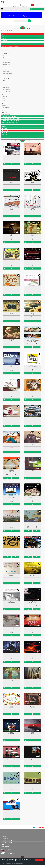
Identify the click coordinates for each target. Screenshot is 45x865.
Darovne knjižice (5, 53)
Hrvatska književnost (6, 71)
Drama (4, 55)
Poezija (4, 98)
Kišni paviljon (32, 314)
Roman (4, 105)
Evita (11, 340)
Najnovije (3, 34)
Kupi (11, 163)
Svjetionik (11, 366)
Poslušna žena (32, 209)
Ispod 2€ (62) (4, 128)
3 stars (16, 154)
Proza (3, 100)
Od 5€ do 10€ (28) (5, 132)
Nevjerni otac (11, 314)
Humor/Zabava (5, 69)
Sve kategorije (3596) (6, 44)
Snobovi (11, 576)
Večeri (32, 471)
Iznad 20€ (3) (4, 136)
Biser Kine (32, 628)
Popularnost (4, 36)
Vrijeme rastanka (11, 445)
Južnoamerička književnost (7, 73)
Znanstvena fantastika (6, 114)
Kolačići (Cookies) (5, 844)
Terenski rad (32, 576)
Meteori (11, 235)
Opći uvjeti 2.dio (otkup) (7, 840)
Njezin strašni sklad (11, 628)
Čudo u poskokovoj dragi (32, 445)
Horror (3, 66)
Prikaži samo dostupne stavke (7, 30)
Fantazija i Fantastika (6, 62)
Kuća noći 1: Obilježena (32, 602)
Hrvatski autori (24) (6, 78)
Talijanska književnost (6, 112)
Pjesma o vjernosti (11, 183)
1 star (14, 154)
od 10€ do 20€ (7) (5, 134)
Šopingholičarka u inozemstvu (32, 366)
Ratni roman (4, 103)
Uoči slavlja (11, 209)
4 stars (17, 154)
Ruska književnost (5, 107)
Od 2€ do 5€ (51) (5, 130)
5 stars (18, 154)
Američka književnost (6, 48)
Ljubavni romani (5, 85)
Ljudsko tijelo (32, 497)
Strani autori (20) (5, 80)
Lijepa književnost (5, 87)
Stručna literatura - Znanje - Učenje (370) (9, 122)
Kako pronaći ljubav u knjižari (11, 759)
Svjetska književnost (6, 109)
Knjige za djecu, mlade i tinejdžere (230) (9, 116)
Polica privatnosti (5, 846)
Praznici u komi (11, 471)
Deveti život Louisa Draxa (11, 497)
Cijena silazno (4, 40)
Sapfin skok (32, 235)
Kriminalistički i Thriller (6, 82)
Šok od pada (32, 183)
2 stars (15, 154)
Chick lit (4, 51)
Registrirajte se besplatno (15, 6)
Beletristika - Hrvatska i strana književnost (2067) (11, 46)
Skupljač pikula (11, 707)
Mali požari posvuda (11, 733)
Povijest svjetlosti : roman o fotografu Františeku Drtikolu (11, 550)
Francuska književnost (6, 64)
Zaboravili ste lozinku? (25, 6)
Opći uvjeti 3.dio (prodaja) (7, 842)
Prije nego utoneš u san (11, 602)
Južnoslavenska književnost (7, 75)
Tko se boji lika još (32, 707)
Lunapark (32, 733)
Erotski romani (5, 60)
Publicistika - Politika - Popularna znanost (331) (10, 120)
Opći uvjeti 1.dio (5, 838)
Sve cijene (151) (5, 126)
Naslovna (4, 836)
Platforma (32, 759)
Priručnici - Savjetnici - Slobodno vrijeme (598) (10, 118)
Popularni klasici (5, 96)
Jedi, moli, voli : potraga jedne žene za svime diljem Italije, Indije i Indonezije (32, 341)
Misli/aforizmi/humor (5, 89)
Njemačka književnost (6, 91)
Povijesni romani (5, 94)
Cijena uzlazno (4, 38)
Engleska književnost (6, 57)
